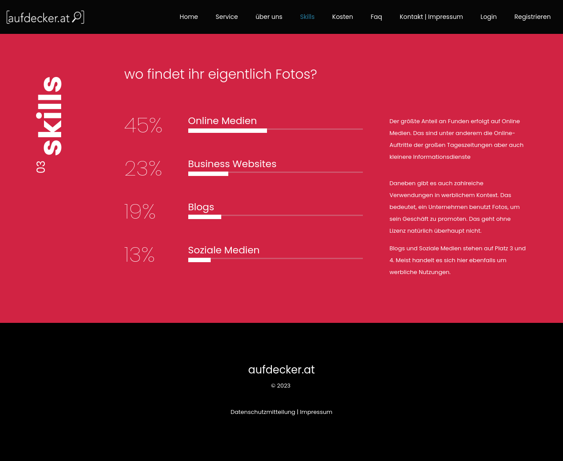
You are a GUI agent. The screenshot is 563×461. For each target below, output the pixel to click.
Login (489, 16)
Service (227, 16)
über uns (269, 16)
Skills (307, 16)
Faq (376, 16)
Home (189, 16)
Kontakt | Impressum (431, 16)
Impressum (316, 412)
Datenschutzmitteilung (262, 412)
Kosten (342, 16)
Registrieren (532, 16)
